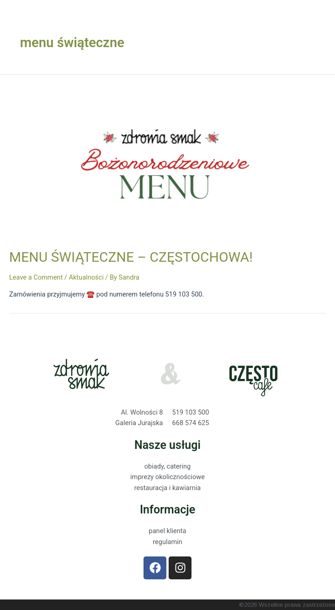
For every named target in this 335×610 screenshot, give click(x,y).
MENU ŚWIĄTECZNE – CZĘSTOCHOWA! (131, 257)
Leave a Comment (36, 277)
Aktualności (86, 277)
